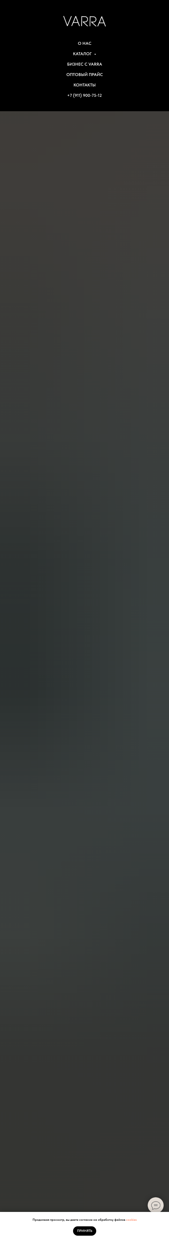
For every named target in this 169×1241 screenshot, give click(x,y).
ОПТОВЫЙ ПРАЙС (84, 74)
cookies (131, 1220)
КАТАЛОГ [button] (83, 53)
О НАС (84, 43)
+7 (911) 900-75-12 (84, 95)
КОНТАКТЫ (85, 84)
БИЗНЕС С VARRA (84, 64)
